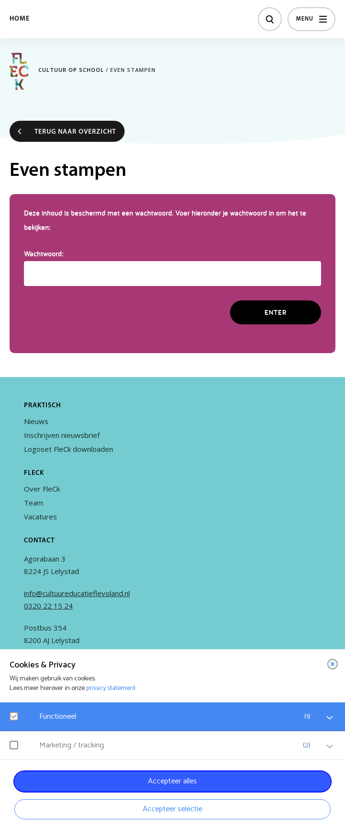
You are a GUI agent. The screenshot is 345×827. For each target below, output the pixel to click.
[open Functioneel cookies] (329, 717)
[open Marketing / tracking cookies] (329, 746)
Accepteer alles (172, 781)
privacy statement (111, 688)
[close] (332, 664)
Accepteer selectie (172, 809)
